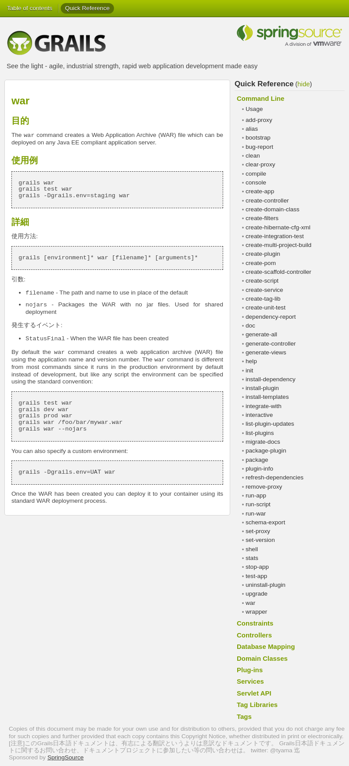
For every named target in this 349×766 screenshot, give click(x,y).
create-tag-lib (263, 298)
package (257, 460)
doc (250, 325)
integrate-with (264, 406)
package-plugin (266, 450)
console (256, 182)
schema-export (265, 522)
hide (304, 84)
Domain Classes (262, 658)
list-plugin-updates (270, 423)
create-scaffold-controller (278, 272)
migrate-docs (263, 441)
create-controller (267, 200)
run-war (256, 513)
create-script (262, 280)
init (249, 370)
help (251, 361)
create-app (260, 191)
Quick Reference (87, 8)
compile (256, 173)
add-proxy (259, 120)
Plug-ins (250, 670)
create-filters (262, 218)
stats (252, 558)
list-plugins (260, 433)
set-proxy (258, 531)
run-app (256, 495)
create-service (264, 290)
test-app (256, 576)
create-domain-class (272, 209)
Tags (244, 716)
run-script (258, 504)
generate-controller (271, 343)
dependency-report (271, 316)
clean (253, 155)
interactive (259, 415)
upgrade (257, 593)
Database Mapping (266, 646)
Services (250, 681)
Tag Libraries (257, 704)
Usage (254, 109)
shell (252, 549)
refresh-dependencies (275, 477)
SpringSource (66, 757)
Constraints (255, 623)
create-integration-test (275, 236)
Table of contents (29, 8)
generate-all (261, 334)
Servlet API (254, 693)
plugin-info (259, 468)
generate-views (266, 352)
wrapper (256, 611)
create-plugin (263, 253)
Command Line (260, 98)
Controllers (254, 635)
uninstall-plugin (266, 585)
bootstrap (258, 137)
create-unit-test (266, 307)
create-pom (261, 263)
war (250, 603)
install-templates (267, 397)
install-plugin (262, 388)
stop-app (257, 566)
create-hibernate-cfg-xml (278, 227)
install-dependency (270, 379)
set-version (260, 540)
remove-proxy (264, 486)
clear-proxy (260, 164)
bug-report (259, 147)
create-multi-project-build (279, 245)
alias (252, 128)
